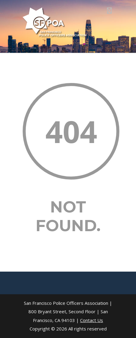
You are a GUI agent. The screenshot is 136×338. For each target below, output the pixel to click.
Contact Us (91, 320)
